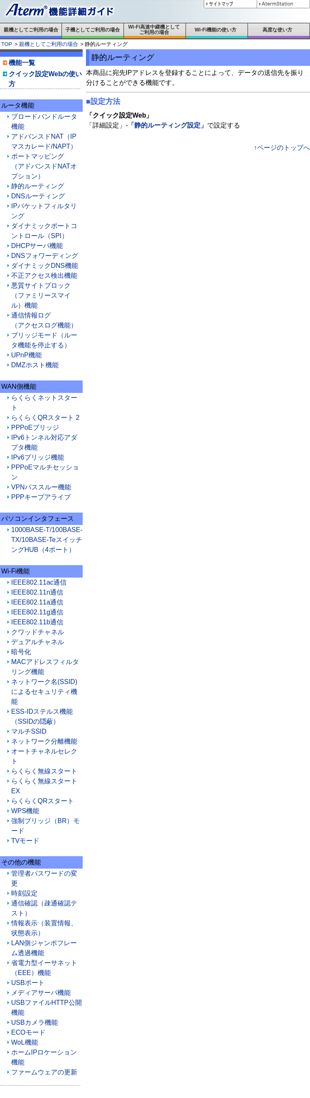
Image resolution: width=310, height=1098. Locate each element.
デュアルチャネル (37, 641)
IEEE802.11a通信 (37, 602)
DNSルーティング (38, 196)
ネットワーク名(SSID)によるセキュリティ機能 (44, 691)
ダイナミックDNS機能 (44, 265)
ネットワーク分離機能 (44, 741)
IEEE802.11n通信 (37, 592)
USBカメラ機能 (34, 1022)
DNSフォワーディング (44, 255)
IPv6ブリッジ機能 (37, 457)
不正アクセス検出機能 (44, 275)
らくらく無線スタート (44, 771)
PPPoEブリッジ (35, 427)
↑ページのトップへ (282, 147)
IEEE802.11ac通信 (39, 582)
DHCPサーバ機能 (37, 245)
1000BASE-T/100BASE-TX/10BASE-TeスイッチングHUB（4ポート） (47, 539)
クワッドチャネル (37, 632)
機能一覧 (22, 62)
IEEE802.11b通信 (37, 622)
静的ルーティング (37, 186)
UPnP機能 (26, 355)
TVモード (25, 840)
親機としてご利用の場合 (48, 44)
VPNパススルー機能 (41, 487)
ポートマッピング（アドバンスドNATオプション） (44, 166)
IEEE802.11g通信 (37, 612)
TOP (6, 44)
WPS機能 (25, 810)
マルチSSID (28, 731)
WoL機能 (24, 1042)
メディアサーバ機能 (41, 992)
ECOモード (28, 1032)
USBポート (28, 982)
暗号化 (21, 651)
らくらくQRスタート (42, 800)
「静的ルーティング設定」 (167, 125)
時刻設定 (24, 893)
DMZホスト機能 (35, 364)
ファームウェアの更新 (44, 1072)
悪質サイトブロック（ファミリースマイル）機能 (41, 295)
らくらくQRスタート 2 (45, 417)
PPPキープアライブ (41, 497)
